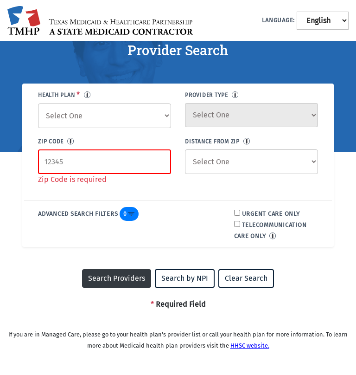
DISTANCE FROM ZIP (212, 141)
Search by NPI (184, 278)
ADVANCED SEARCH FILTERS (78, 213)
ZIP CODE (51, 141)
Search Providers (116, 278)
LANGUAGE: (278, 20)
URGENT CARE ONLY (271, 213)
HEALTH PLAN (59, 95)
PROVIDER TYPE (206, 95)
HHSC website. (249, 345)
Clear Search (246, 278)
